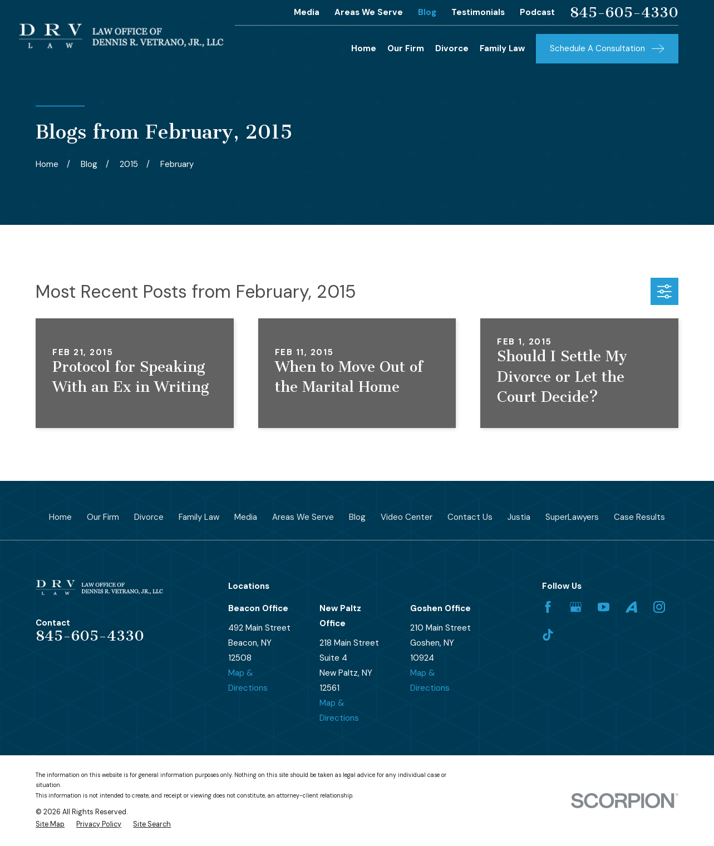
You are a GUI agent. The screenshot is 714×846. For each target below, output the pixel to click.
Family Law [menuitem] (502, 48)
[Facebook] (548, 607)
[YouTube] (603, 607)
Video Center (406, 517)
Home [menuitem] (363, 48)
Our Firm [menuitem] (405, 48)
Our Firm (103, 517)
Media (306, 12)
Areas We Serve (368, 12)
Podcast (537, 12)
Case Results (639, 517)
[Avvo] (631, 607)
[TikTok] (548, 635)
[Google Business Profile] (576, 607)
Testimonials (478, 12)
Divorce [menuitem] (452, 48)
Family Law (199, 517)
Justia (519, 517)
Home (60, 517)
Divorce (149, 517)
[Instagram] (659, 607)
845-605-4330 (624, 12)
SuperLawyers (572, 517)
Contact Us (470, 517)
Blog (427, 12)
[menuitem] (50, 824)
